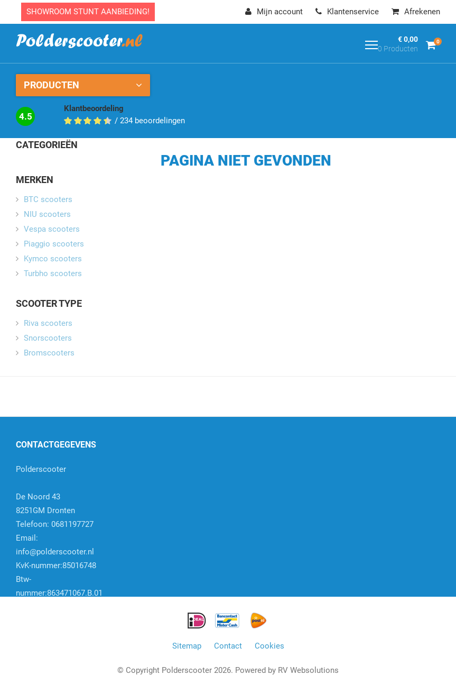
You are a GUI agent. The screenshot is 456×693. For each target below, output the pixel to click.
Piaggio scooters (54, 244)
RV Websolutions (308, 670)
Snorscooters (48, 338)
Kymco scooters (53, 258)
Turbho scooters (53, 273)
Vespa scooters (52, 229)
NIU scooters (47, 214)
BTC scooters (48, 199)
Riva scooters (48, 323)
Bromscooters (49, 353)
